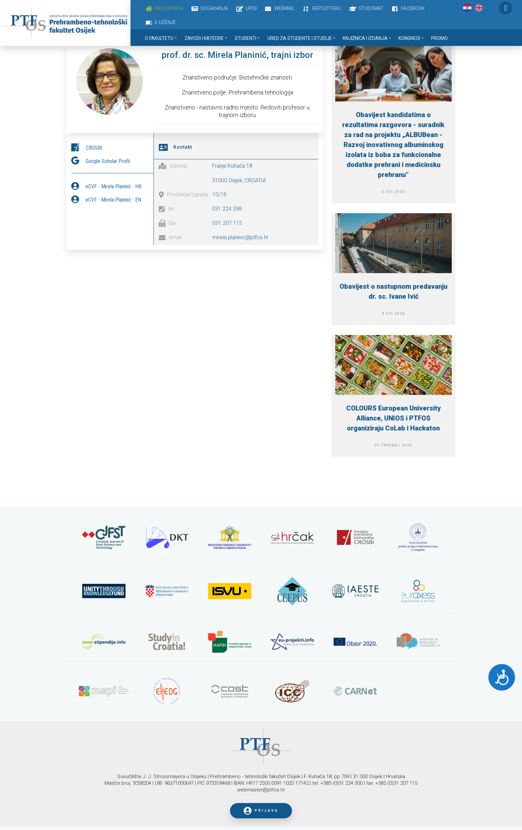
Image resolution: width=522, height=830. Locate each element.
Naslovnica (169, 8)
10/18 (219, 193)
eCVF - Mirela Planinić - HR (113, 185)
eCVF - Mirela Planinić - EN (113, 198)
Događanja (214, 8)
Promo (439, 38)
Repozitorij (326, 8)
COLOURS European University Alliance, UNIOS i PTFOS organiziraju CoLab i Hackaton (393, 418)
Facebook (413, 8)
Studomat (371, 8)
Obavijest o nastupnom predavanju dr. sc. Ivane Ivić (393, 291)
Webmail (284, 8)
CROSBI (94, 146)
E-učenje (165, 22)
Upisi (251, 8)
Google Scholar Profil (108, 159)
